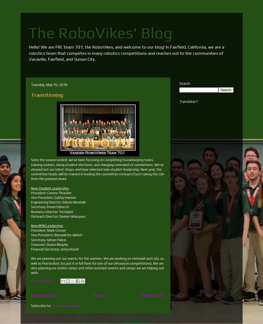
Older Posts (153, 295)
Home (99, 295)
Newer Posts (44, 295)
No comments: (42, 281)
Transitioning (47, 95)
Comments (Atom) (66, 306)
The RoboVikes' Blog (100, 33)
